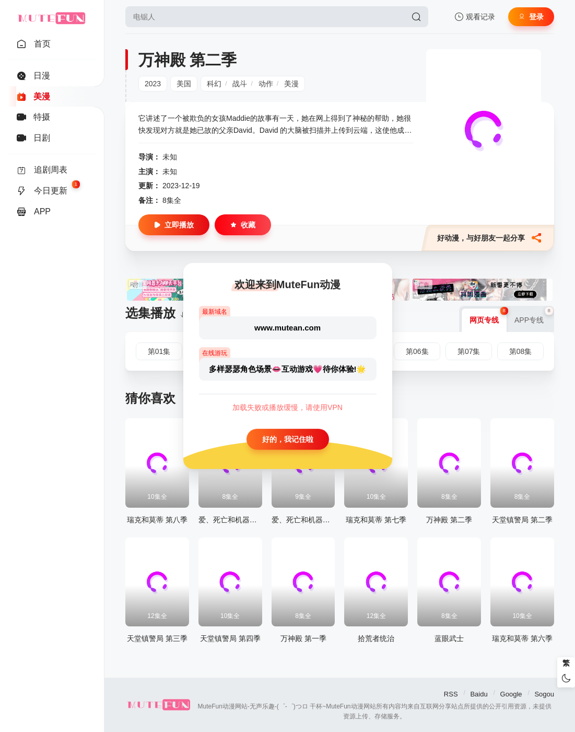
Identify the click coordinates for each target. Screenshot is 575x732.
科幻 (214, 83)
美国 (184, 83)
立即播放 (174, 225)
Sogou (544, 694)
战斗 (239, 83)
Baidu (478, 694)
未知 (169, 157)
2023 (153, 83)
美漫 (291, 83)
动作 (266, 83)
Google (511, 694)
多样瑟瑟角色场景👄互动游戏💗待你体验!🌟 (288, 368)
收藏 (242, 225)
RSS (451, 694)
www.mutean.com (287, 327)
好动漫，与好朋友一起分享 (489, 238)
